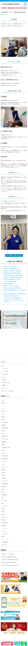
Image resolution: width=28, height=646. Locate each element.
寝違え (3, 489)
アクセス (3, 377)
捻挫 (3, 433)
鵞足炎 (3, 511)
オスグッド (4, 531)
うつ (3, 405)
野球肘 (3, 508)
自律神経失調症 (5, 458)
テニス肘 (3, 517)
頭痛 (3, 492)
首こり (3, 408)
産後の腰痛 (4, 486)
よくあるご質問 (5, 374)
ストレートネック (5, 539)
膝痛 (3, 503)
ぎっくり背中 (4, 500)
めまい (3, 400)
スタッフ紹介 (4, 368)
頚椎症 (3, 536)
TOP (3, 365)
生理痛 (3, 430)
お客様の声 (4, 379)
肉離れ (3, 444)
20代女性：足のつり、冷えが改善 (11, 285)
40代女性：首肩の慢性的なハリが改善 (12, 279)
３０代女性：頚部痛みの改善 (10, 281)
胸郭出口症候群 (5, 427)
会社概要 (3, 385)
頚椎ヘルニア (4, 411)
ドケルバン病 (4, 480)
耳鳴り (3, 450)
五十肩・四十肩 (5, 439)
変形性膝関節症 (5, 483)
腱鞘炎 (3, 402)
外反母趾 (3, 519)
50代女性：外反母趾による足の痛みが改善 (13, 275)
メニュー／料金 (5, 371)
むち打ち (3, 475)
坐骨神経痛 (4, 441)
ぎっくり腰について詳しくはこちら (14, 255)
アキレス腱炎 (4, 533)
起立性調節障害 (5, 422)
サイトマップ (4, 388)
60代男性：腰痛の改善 (8, 283)
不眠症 (3, 472)
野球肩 (3, 419)
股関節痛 (3, 425)
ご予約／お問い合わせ (6, 382)
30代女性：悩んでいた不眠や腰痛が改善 (12, 298)
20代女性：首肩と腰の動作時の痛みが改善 (13, 277)
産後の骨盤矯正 (5, 455)
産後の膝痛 (4, 478)
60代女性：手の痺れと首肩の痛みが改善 (12, 287)
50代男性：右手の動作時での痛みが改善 (12, 270)
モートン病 (4, 461)
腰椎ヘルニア (4, 416)
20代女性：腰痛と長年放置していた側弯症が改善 (14, 293)
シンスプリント (5, 528)
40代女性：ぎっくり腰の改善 (10, 266)
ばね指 (3, 453)
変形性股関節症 (5, 542)
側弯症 (3, 514)
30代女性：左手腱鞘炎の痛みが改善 (11, 268)
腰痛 (3, 497)
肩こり (3, 464)
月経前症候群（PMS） (6, 447)
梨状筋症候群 (4, 436)
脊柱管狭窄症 (4, 494)
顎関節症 (3, 469)
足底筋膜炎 (4, 525)
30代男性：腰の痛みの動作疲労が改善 (12, 272)
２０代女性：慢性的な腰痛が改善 (11, 295)
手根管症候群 (4, 522)
